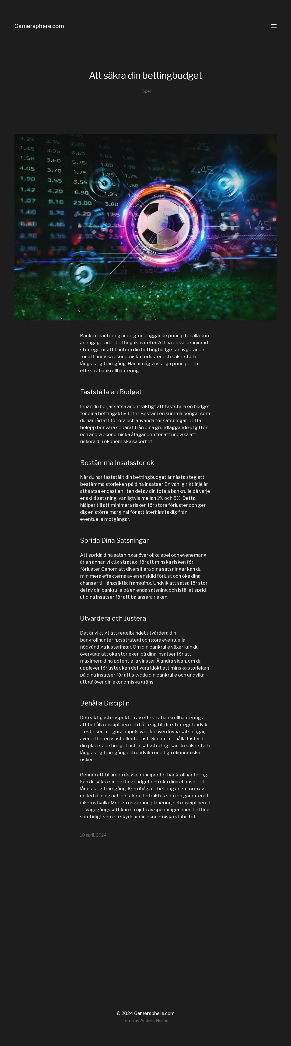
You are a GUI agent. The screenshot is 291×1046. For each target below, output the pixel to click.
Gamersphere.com (39, 26)
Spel (146, 91)
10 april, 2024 (93, 835)
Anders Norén (154, 1020)
